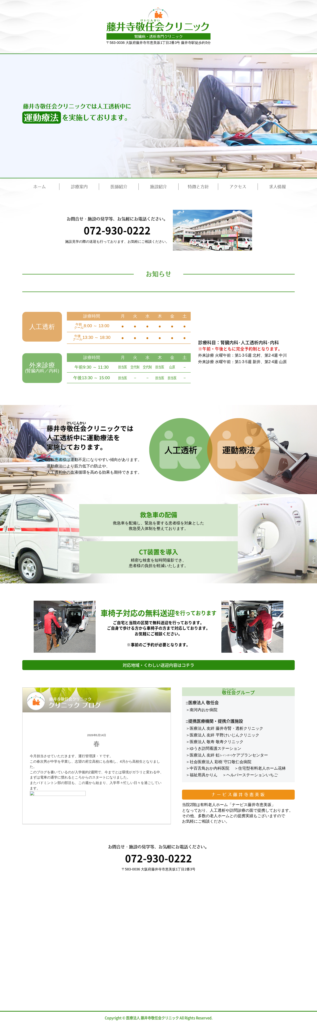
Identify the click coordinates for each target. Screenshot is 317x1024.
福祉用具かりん (203, 775)
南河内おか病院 (203, 710)
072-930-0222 (116, 230)
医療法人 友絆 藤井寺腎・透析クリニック (226, 728)
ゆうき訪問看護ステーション (215, 748)
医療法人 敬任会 (203, 702)
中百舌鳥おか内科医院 (209, 768)
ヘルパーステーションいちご (252, 775)
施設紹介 (158, 187)
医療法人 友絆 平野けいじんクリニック (224, 735)
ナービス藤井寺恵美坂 (238, 794)
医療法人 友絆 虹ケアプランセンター (229, 755)
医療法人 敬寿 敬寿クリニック (216, 742)
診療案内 (79, 187)
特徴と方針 (198, 187)
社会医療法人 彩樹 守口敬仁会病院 (220, 762)
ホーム (39, 187)
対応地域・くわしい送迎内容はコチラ (158, 665)
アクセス (237, 187)
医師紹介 (118, 187)
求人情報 (277, 187)
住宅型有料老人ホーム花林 (262, 768)
